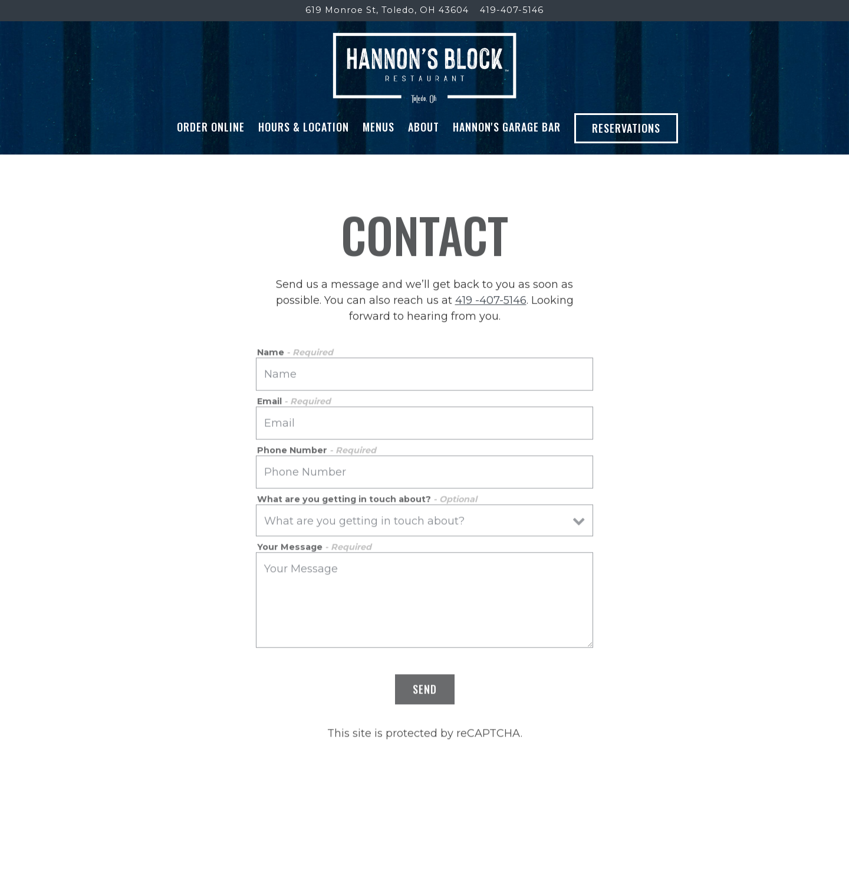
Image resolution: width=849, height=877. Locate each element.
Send (425, 690)
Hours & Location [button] (303, 126)
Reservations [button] (626, 128)
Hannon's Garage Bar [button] (507, 126)
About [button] (423, 126)
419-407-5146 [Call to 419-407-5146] (512, 10)
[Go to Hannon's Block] (387, 10)
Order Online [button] (211, 126)
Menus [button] (378, 126)
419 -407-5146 (490, 301)
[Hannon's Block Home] (425, 67)
